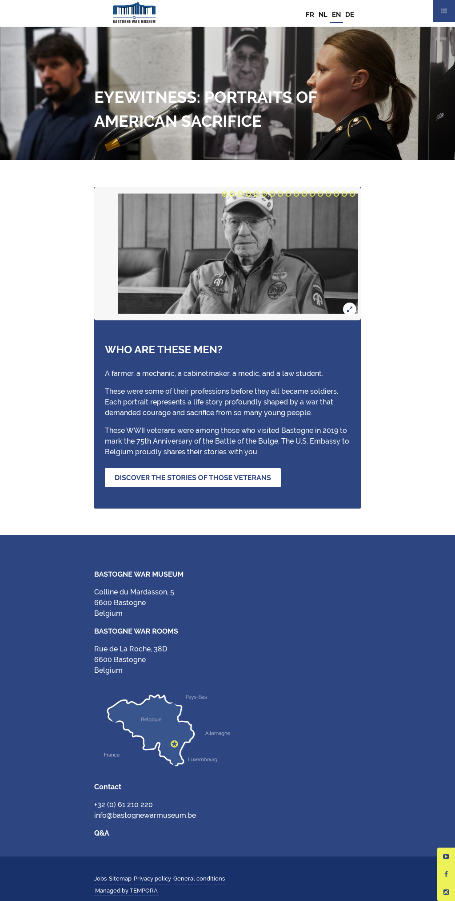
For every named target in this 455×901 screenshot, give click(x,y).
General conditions (199, 878)
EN (336, 15)
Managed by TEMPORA (126, 890)
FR (310, 15)
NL (323, 15)
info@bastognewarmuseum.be (145, 815)
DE (349, 15)
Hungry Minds (165, 891)
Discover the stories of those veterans (193, 477)
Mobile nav (444, 11)
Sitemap (120, 878)
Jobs (100, 878)
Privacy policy (152, 878)
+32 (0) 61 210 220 (123, 804)
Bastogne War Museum (134, 13)
